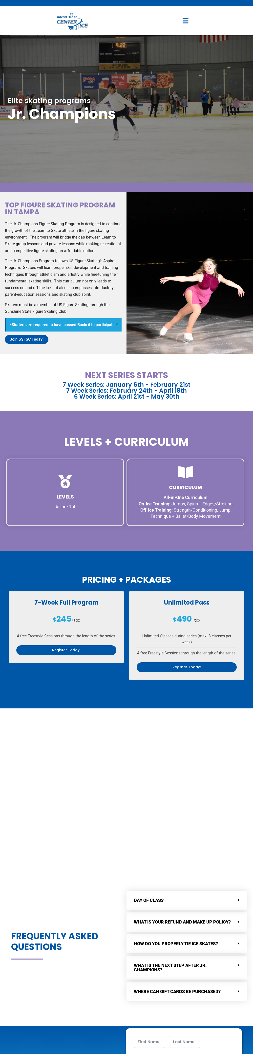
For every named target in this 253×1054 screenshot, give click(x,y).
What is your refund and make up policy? (182, 838)
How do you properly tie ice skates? (176, 859)
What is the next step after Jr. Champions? (170, 883)
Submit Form (167, 1038)
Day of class (149, 816)
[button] (186, 816)
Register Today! (66, 649)
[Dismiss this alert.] (117, 324)
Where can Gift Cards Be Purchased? (177, 907)
